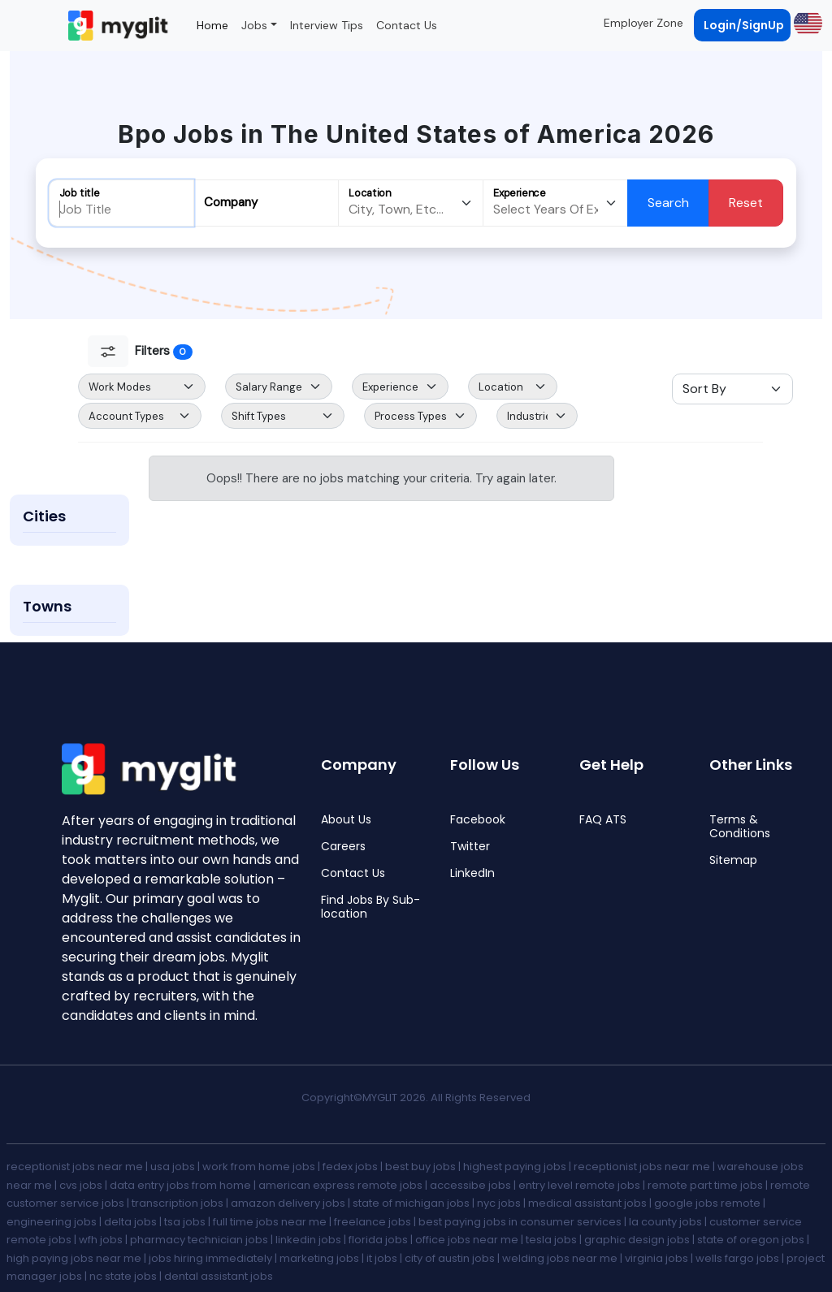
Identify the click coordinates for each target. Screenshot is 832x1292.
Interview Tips (326, 25)
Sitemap (733, 860)
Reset (746, 202)
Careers (343, 846)
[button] (806, 23)
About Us (346, 820)
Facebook (477, 820)
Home (212, 25)
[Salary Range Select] (278, 387)
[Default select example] (142, 387)
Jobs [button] (254, 25)
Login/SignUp (744, 25)
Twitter (470, 846)
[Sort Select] (732, 389)
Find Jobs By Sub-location (370, 907)
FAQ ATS (602, 820)
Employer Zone (643, 22)
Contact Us (406, 25)
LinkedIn (472, 873)
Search (668, 202)
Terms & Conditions (739, 826)
